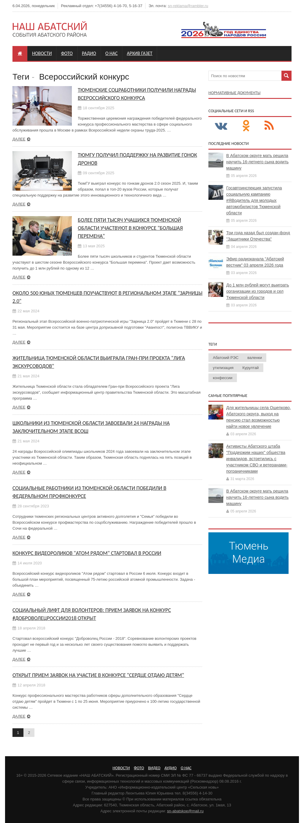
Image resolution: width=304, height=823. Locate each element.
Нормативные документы (234, 92)
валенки (254, 357)
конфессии (222, 378)
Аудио (170, 767)
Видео (154, 767)
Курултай (251, 367)
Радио (89, 53)
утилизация (223, 367)
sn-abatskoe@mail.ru (185, 811)
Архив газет (139, 53)
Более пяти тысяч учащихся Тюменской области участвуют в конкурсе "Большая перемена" (130, 228)
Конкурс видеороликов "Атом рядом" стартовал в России (86, 553)
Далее (19, 139)
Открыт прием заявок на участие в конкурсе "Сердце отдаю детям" (98, 675)
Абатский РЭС (225, 357)
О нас (111, 53)
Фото (66, 53)
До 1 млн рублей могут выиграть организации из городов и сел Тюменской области (257, 291)
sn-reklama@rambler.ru (188, 6)
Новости (42, 53)
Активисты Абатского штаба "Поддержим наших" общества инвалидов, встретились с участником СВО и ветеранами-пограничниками (256, 459)
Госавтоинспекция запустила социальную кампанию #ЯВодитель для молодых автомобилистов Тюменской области (254, 200)
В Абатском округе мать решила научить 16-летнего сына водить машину (257, 161)
